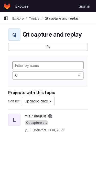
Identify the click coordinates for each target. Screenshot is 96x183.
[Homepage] (7, 6)
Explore (22, 6)
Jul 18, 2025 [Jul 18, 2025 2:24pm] (55, 130)
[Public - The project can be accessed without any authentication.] (50, 116)
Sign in (84, 6)
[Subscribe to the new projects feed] (48, 47)
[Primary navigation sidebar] (6, 18)
